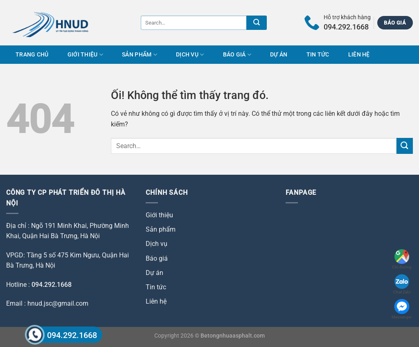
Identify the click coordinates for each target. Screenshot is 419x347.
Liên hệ (359, 54)
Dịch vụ (190, 55)
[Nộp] (256, 23)
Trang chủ (32, 54)
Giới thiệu (85, 55)
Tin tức (317, 54)
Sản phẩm (139, 55)
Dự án (278, 54)
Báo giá (237, 55)
